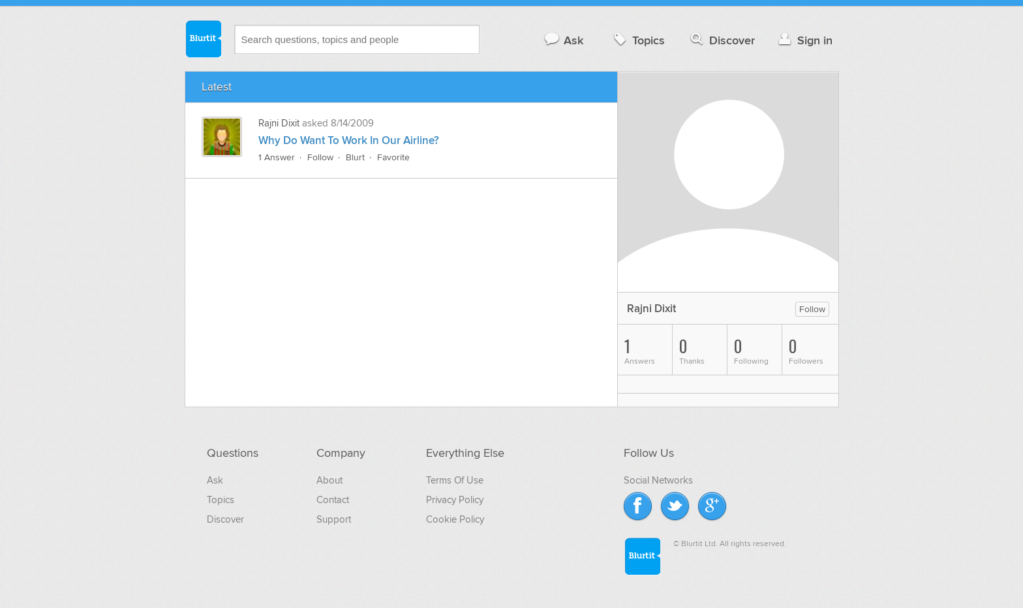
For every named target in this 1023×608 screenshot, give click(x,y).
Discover (721, 40)
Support (333, 519)
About (329, 480)
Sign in (804, 40)
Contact (332, 500)
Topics (638, 40)
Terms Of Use (454, 480)
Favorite (393, 157)
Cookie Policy (455, 519)
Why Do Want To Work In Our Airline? (348, 140)
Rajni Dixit (278, 123)
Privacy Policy (454, 500)
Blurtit (203, 38)
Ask (563, 40)
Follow (320, 157)
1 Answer (276, 157)
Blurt (355, 157)
